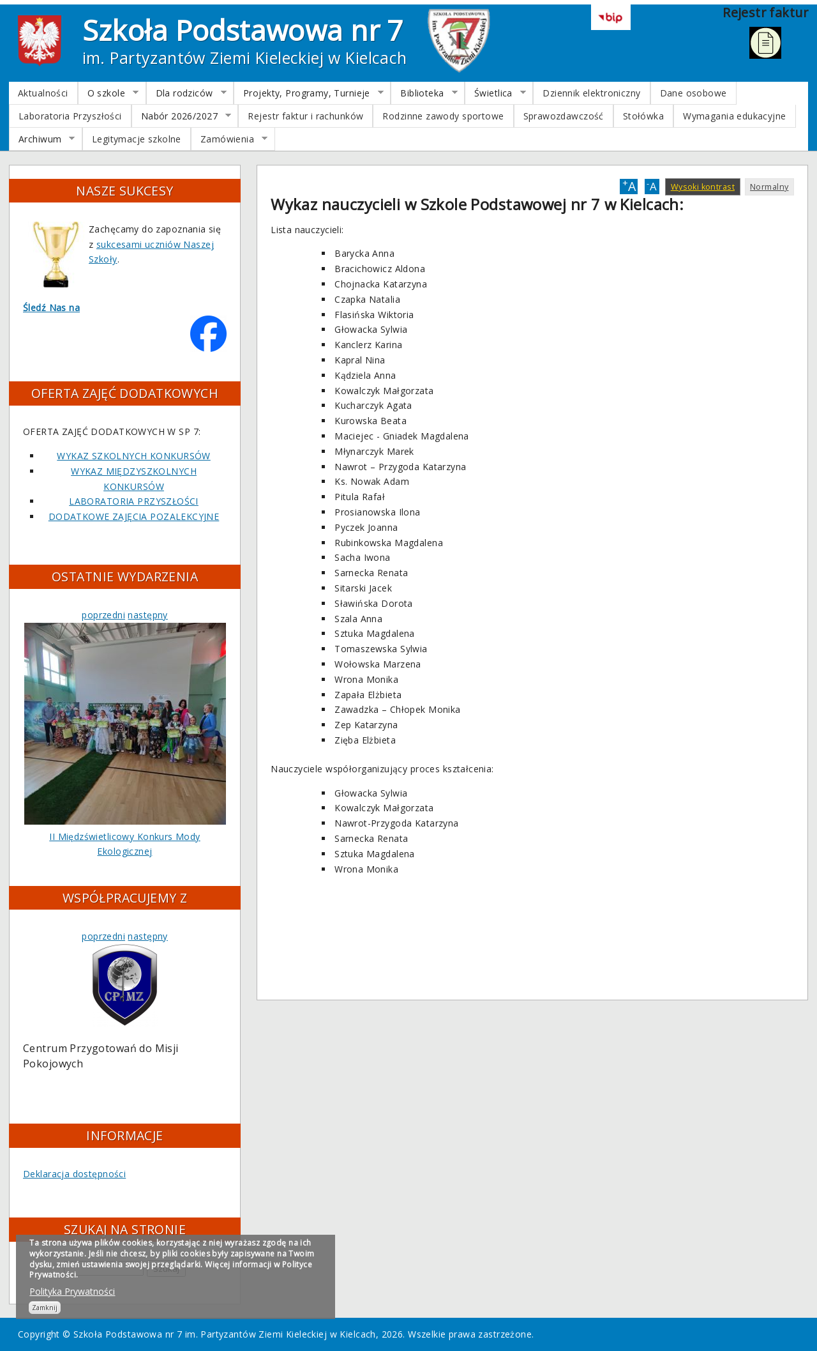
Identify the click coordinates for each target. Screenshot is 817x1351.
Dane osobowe (693, 93)
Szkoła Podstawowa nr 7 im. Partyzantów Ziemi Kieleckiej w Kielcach (224, 1334)
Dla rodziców (187, 93)
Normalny (769, 186)
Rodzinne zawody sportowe (443, 116)
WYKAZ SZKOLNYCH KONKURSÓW (134, 456)
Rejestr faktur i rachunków (305, 116)
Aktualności (43, 93)
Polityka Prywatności (72, 1291)
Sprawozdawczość (563, 116)
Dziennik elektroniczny (591, 93)
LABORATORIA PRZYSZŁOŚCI (134, 501)
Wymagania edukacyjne (734, 116)
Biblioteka (424, 93)
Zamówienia (229, 139)
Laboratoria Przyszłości (70, 116)
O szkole (109, 93)
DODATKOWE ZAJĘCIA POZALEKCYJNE (134, 516)
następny (147, 615)
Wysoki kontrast (703, 186)
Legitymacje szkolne (136, 139)
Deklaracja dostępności (74, 1174)
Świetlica (495, 93)
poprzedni (103, 615)
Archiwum (42, 139)
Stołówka (643, 116)
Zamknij (44, 1307)
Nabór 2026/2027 (181, 116)
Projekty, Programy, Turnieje (309, 93)
